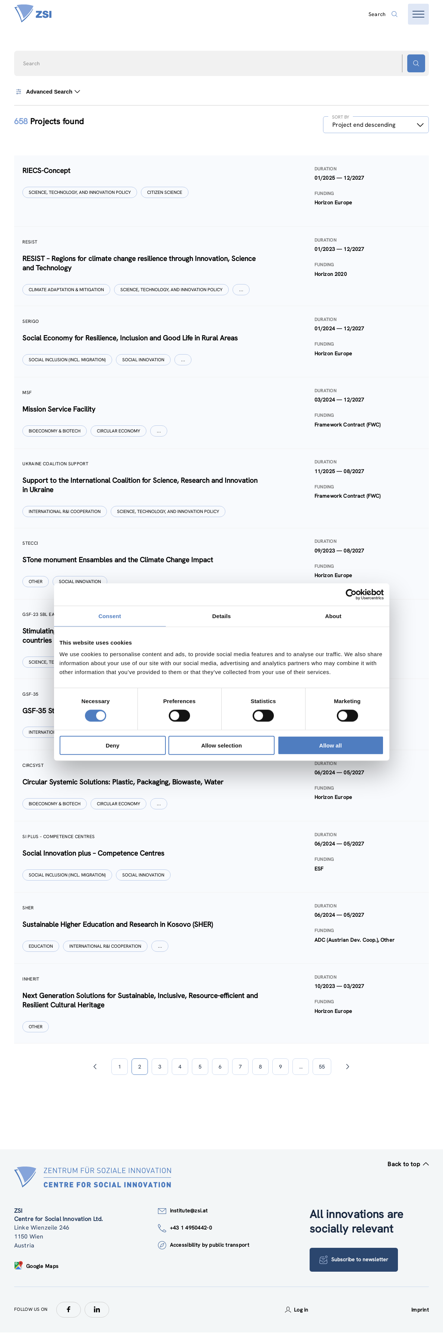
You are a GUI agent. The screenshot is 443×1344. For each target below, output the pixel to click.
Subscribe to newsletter (354, 1271)
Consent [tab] (109, 616)
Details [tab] (221, 616)
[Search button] (416, 63)
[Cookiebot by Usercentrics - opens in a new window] (351, 594)
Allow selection (221, 745)
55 (322, 1078)
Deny (113, 745)
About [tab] (333, 616)
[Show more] (241, 291)
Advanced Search (47, 91)
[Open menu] (418, 14)
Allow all (330, 745)
